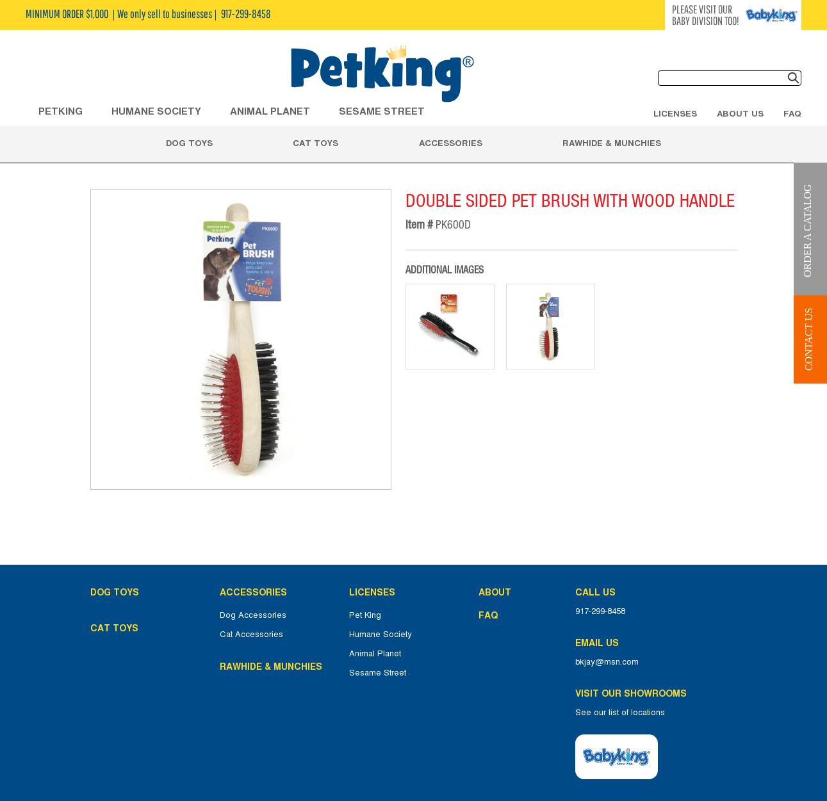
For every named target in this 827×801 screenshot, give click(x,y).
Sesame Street (382, 111)
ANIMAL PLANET (270, 111)
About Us (740, 113)
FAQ (792, 113)
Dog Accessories (253, 615)
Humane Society (380, 634)
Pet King (365, 615)
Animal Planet (375, 654)
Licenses (675, 113)
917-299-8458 (600, 611)
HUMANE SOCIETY (156, 111)
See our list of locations (620, 713)
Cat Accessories (251, 634)
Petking (60, 111)
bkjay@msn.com (607, 662)
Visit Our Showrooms (633, 693)
